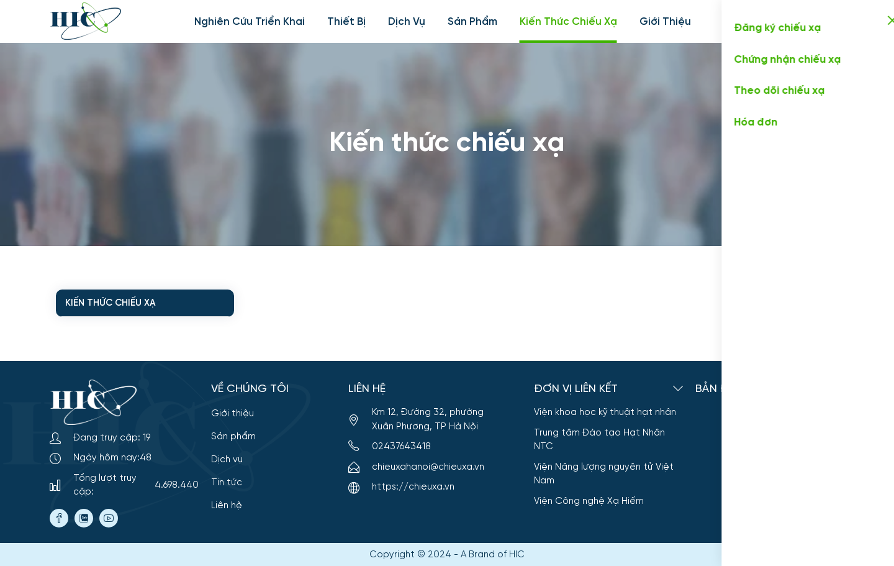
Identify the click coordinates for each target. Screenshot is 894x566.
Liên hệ (226, 506)
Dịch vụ (406, 21)
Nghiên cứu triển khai (249, 21)
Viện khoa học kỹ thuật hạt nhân (605, 413)
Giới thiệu (665, 21)
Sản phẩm (472, 21)
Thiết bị (346, 21)
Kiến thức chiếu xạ (568, 21)
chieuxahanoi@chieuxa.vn (428, 467)
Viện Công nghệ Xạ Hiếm (589, 501)
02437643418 (389, 447)
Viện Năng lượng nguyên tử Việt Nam (604, 474)
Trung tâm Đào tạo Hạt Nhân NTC (599, 440)
